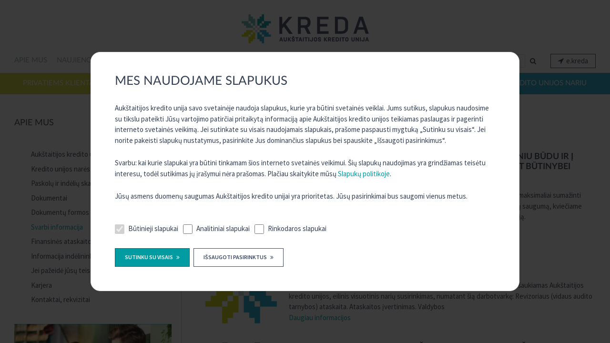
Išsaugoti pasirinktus (235, 257)
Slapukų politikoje (364, 173)
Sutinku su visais (149, 257)
